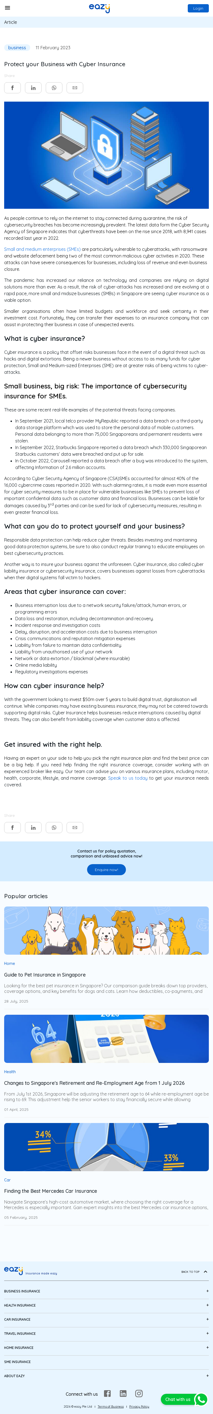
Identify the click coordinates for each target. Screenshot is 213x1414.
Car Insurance (17, 1319)
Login (198, 8)
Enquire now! (106, 869)
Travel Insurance (20, 1333)
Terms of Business (111, 1406)
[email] (75, 87)
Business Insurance (22, 1291)
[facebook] (12, 87)
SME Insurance (17, 1362)
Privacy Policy (139, 1406)
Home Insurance (19, 1348)
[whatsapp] (54, 87)
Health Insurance (20, 1305)
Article (10, 22)
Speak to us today (128, 778)
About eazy (14, 1376)
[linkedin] (33, 87)
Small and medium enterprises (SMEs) (42, 249)
